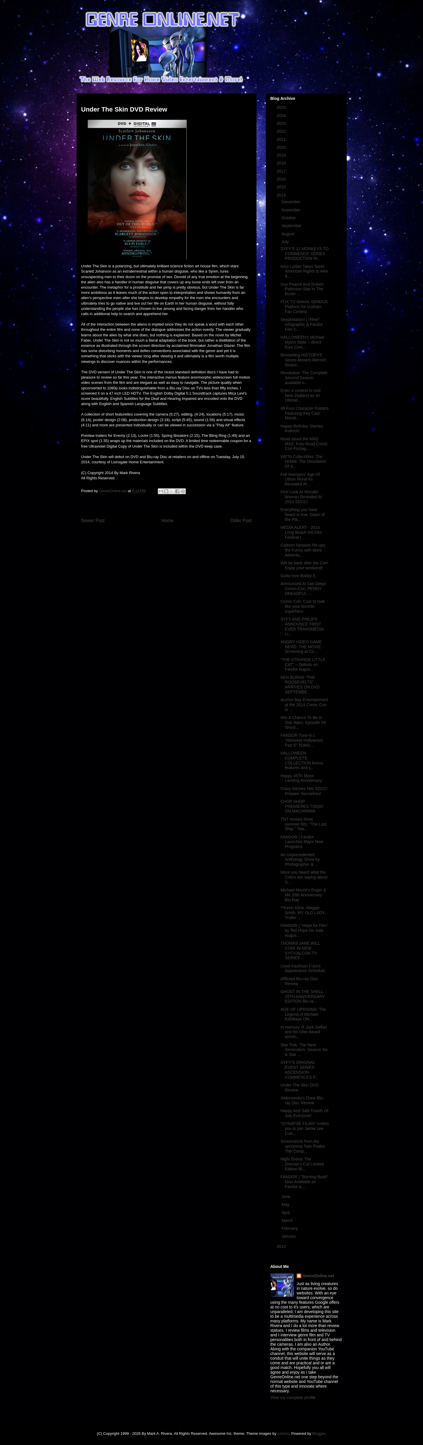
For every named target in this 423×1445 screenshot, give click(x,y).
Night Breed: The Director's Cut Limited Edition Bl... (301, 1164)
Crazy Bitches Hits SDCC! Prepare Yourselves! (304, 791)
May (286, 1204)
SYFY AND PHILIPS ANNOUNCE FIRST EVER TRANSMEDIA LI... (301, 626)
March (288, 1220)
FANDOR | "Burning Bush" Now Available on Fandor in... (304, 1181)
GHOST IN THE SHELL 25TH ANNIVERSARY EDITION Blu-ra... (302, 996)
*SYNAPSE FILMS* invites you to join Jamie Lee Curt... (304, 1128)
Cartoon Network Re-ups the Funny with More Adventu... (302, 550)
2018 (282, 163)
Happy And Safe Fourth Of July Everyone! (304, 1113)
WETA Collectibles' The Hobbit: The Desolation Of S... (303, 461)
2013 (282, 1246)
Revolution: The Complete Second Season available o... (304, 377)
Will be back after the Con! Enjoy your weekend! (304, 565)
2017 (282, 171)
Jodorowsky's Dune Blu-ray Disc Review (302, 1100)
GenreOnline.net (318, 1275)
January (289, 1236)
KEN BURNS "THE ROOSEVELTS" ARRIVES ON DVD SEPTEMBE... (300, 684)
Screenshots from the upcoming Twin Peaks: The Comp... (302, 1146)
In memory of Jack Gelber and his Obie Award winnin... (303, 1032)
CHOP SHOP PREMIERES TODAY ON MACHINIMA (301, 806)
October (289, 217)
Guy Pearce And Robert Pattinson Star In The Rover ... (301, 289)
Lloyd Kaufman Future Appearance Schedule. (303, 968)
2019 (282, 155)
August (288, 234)
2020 (282, 147)
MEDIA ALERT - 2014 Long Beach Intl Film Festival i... (301, 532)
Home (167, 520)
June (286, 1196)
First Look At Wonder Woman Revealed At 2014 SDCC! (301, 497)
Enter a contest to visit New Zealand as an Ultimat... (300, 395)
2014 (282, 195)
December (291, 201)
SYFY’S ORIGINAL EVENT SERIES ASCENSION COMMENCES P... (299, 1069)
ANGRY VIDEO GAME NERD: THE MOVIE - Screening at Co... (301, 647)
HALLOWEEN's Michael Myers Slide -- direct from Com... (302, 342)
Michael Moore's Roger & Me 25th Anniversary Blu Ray (303, 895)
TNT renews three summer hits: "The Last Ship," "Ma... (303, 824)
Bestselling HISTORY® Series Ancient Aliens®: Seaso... (303, 360)
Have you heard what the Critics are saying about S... (303, 877)
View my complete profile (293, 1397)
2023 (282, 123)
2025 (282, 107)
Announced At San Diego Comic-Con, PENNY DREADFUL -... (303, 588)
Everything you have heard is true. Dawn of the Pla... (302, 514)
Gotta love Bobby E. (298, 575)
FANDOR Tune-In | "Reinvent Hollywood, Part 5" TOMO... (301, 740)
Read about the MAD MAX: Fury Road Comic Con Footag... (304, 444)
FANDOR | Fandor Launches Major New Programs (301, 842)
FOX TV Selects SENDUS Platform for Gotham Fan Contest (304, 306)
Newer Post (93, 520)
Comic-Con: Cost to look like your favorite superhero (302, 606)
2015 (282, 187)
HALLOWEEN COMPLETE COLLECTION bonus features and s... (301, 760)
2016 (282, 179)
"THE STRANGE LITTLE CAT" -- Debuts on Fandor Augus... (302, 664)
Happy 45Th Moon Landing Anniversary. (301, 778)
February (290, 1228)
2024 (282, 115)
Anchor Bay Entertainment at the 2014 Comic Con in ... (304, 704)
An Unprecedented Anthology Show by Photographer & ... (300, 859)
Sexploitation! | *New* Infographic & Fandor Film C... (301, 324)
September (292, 225)
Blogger (318, 1433)
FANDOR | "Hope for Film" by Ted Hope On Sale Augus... (304, 930)
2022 (282, 131)
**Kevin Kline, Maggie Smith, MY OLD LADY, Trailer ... (302, 912)
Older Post (241, 520)
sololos (283, 1433)
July (286, 241)
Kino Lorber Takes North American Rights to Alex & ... (304, 271)
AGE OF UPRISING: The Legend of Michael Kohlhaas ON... (303, 1014)
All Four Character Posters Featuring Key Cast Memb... (304, 413)
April (286, 1212)
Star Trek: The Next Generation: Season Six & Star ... (304, 1050)
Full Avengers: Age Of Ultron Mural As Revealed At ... (300, 479)
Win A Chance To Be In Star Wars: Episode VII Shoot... (303, 722)
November (291, 210)
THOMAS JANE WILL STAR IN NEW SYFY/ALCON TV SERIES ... (300, 950)
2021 (282, 139)
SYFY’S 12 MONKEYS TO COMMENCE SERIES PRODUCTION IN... (304, 253)
